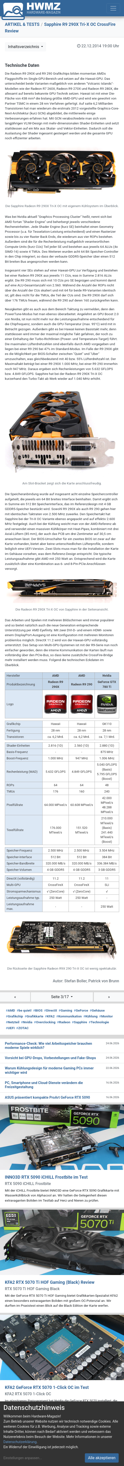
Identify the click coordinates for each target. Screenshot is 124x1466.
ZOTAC (22, 1028)
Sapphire (79, 1022)
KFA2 (50, 1016)
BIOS (37, 1010)
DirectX (50, 1010)
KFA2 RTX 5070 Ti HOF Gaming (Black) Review (49, 1282)
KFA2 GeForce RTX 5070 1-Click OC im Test (47, 1387)
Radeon (63, 1022)
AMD (10, 1010)
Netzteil (12, 1022)
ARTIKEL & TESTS (22, 24)
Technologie (99, 1022)
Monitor (106, 1016)
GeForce (81, 1010)
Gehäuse (97, 1010)
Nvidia (26, 1022)
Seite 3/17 (60, 996)
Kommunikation (69, 1016)
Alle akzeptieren (101, 1458)
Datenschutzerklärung (19, 1442)
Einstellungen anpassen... (22, 1458)
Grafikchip (14, 1016)
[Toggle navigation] (113, 8)
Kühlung (90, 1016)
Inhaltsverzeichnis (24, 46)
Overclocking (44, 1022)
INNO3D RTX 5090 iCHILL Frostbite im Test (46, 1177)
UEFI (10, 1028)
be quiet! (24, 1010)
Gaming (65, 1010)
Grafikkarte (34, 1016)
